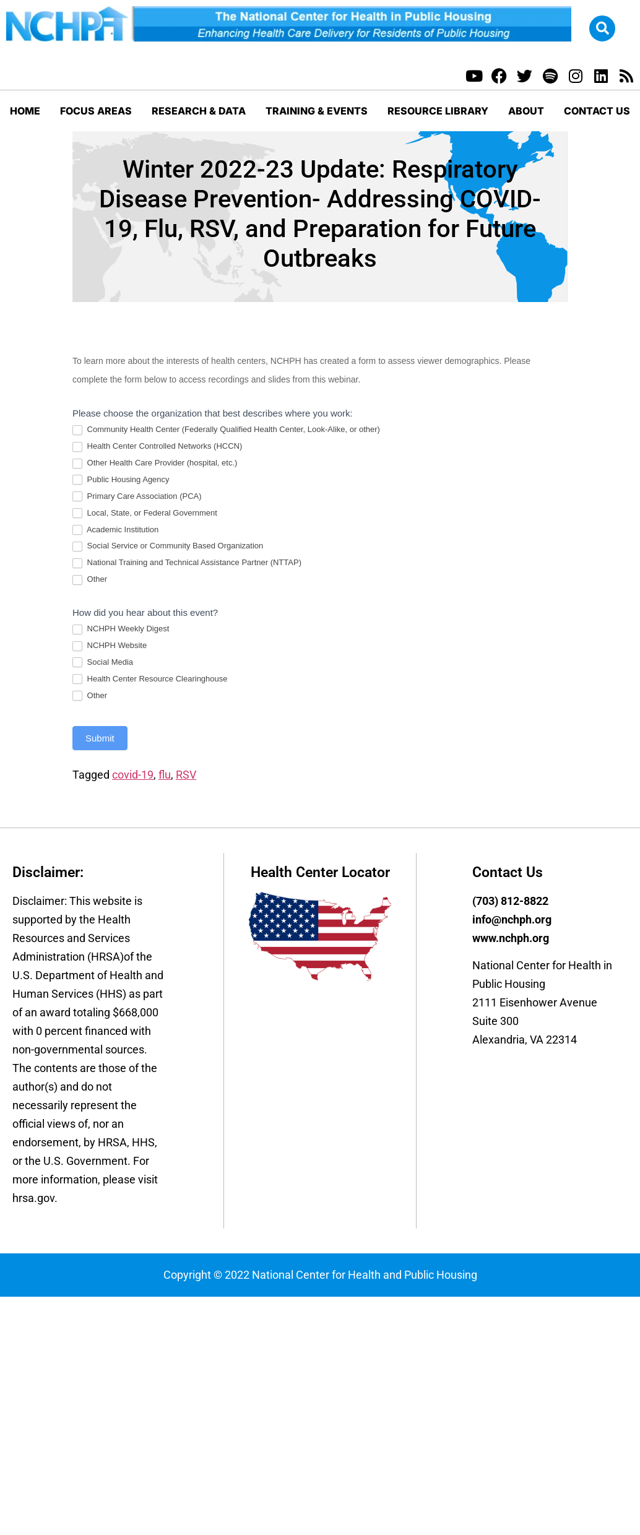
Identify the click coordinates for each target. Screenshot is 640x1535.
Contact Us (597, 111)
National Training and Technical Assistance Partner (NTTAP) (186, 563)
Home (25, 111)
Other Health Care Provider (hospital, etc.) (154, 463)
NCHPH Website (109, 646)
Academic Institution (115, 530)
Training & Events (317, 111)
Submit (100, 738)
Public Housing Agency (121, 480)
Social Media (102, 662)
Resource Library (437, 111)
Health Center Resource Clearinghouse (150, 679)
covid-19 (133, 774)
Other (89, 579)
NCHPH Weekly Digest (120, 629)
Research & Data (199, 111)
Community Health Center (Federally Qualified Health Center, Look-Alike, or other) (226, 430)
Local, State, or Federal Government (144, 513)
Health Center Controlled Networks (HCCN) (157, 446)
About (526, 111)
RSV (186, 774)
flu (164, 774)
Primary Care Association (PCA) (137, 496)
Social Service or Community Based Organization (167, 546)
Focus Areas (96, 111)
